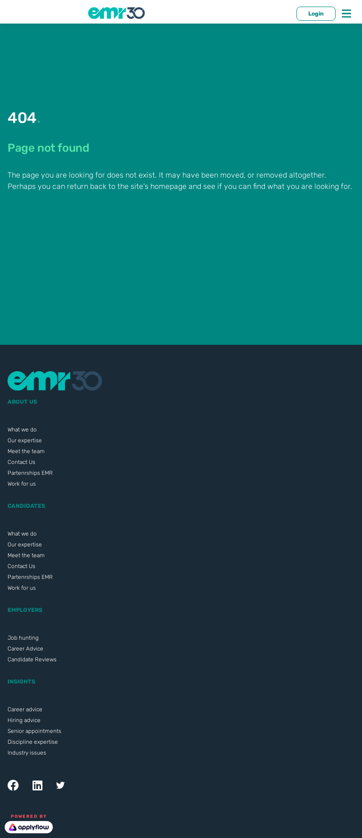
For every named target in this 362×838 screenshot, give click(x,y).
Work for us (22, 483)
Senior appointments (34, 731)
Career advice (25, 709)
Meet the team (26, 451)
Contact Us (21, 462)
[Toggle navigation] (346, 14)
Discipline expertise (33, 742)
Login (316, 13)
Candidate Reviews (32, 659)
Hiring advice (24, 720)
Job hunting (23, 638)
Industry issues (27, 752)
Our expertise (25, 440)
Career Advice (25, 648)
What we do (22, 429)
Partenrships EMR (30, 473)
